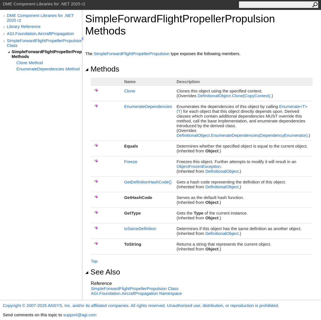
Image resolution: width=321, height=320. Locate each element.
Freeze (130, 161)
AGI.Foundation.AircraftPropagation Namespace (136, 293)
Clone (129, 90)
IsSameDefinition (140, 228)
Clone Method (29, 62)
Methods (102, 69)
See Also (102, 272)
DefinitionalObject (222, 171)
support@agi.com (79, 314)
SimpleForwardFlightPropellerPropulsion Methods (47, 54)
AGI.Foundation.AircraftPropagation (40, 33)
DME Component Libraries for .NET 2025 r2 (40, 18)
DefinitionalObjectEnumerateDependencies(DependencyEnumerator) (242, 135)
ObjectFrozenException (198, 166)
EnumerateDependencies (148, 106)
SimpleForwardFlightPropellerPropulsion (131, 53)
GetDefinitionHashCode (148, 182)
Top (94, 261)
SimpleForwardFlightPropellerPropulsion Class (44, 43)
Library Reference (23, 26)
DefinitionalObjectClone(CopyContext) (233, 95)
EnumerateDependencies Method (47, 68)
